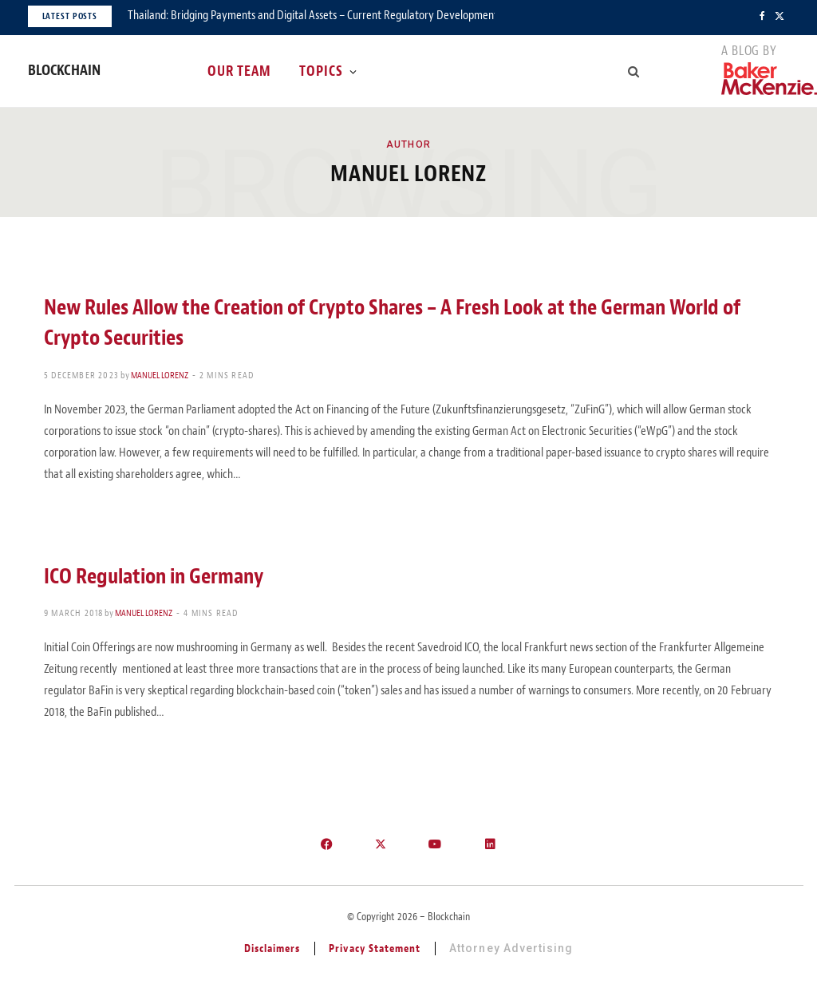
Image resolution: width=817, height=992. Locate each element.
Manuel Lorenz (159, 375)
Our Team (239, 71)
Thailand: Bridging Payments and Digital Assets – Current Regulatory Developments (311, 15)
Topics (321, 71)
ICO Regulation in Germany (153, 576)
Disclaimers (272, 948)
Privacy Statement (374, 948)
